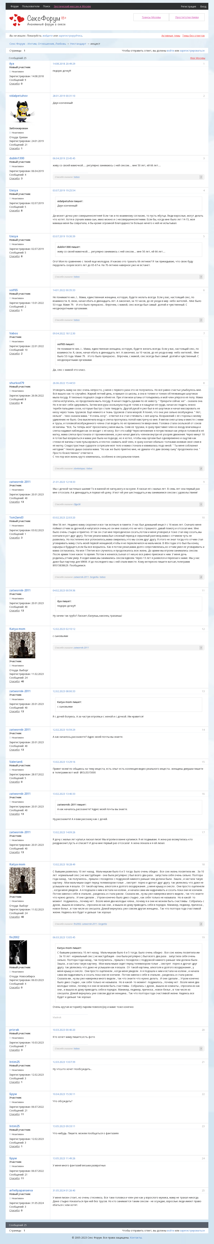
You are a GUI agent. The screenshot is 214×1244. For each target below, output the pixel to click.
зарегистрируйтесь (70, 35)
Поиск (46, 6)
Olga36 (77, 504)
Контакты (136, 1237)
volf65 (13, 290)
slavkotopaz (79, 468)
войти (170, 50)
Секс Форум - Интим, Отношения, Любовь (38, 43)
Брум (13, 1094)
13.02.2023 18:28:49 (64, 864)
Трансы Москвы (151, 17)
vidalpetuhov (18, 96)
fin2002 (77, 923)
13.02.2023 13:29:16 (64, 761)
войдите (47, 35)
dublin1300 (16, 158)
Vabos (77, 176)
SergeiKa (94, 576)
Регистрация (188, 6)
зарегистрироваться (192, 50)
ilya (11, 63)
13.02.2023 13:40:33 (64, 793)
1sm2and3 (16, 517)
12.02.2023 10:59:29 (64, 729)
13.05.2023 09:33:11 (64, 1126)
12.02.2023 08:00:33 (64, 691)
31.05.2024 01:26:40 (64, 1190)
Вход (203, 6)
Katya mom (17, 629)
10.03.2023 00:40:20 (64, 1029)
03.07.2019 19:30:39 (64, 236)
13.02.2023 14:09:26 (64, 832)
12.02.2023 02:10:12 (64, 629)
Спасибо (14, 83)
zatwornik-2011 (20, 482)
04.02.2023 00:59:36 (64, 590)
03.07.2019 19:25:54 (64, 190)
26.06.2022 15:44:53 (64, 383)
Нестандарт (78, 43)
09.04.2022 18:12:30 (64, 333)
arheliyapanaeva (21, 1190)
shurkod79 (16, 383)
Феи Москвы (197, 58)
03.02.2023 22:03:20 (64, 517)
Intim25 (14, 1062)
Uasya (13, 190)
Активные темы (170, 35)
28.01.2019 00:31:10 (64, 95)
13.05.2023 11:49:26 (64, 1158)
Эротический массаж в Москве (72, 6)
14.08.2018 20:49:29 (64, 63)
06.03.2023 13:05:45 (64, 937)
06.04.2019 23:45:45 (64, 158)
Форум (15, 6)
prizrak (14, 1030)
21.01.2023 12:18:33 (64, 482)
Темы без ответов (193, 35)
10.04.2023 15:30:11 (64, 1094)
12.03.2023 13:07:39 (64, 1062)
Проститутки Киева (187, 17)
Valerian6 (15, 762)
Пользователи (30, 6)
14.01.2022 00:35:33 (64, 290)
